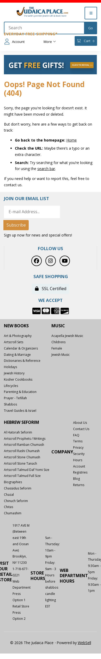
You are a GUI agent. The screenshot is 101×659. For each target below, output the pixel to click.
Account (14, 41)
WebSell (84, 642)
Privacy (78, 447)
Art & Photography (18, 336)
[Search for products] (44, 28)
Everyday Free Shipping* (31, 33)
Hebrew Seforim (21, 422)
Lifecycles (11, 386)
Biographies (13, 482)
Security (79, 454)
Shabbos (10, 404)
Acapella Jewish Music (67, 336)
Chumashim (12, 513)
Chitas (8, 507)
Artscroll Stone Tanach (20, 463)
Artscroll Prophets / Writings (24, 438)
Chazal (9, 494)
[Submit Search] (90, 28)
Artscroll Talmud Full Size (22, 476)
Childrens (58, 342)
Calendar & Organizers (21, 348)
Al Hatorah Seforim (18, 432)
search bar (46, 168)
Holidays (10, 367)
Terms (77, 441)
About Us (80, 422)
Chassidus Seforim (17, 488)
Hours (77, 460)
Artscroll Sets (13, 342)
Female (56, 348)
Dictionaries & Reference (22, 360)
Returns (78, 485)
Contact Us (81, 429)
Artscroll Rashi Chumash (22, 451)
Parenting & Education (20, 392)
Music (58, 326)
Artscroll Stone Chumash (22, 457)
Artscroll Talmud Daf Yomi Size (26, 470)
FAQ (76, 435)
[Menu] (91, 13)
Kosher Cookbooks (18, 379)
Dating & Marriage (17, 354)
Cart (85, 41)
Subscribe (16, 225)
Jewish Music (60, 354)
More (50, 41)
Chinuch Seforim (16, 501)
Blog (76, 478)
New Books (16, 326)
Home (71, 140)
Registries (80, 472)
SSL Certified (50, 288)
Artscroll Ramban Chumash (24, 444)
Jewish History (14, 373)
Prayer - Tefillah (15, 398)
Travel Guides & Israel (20, 410)
